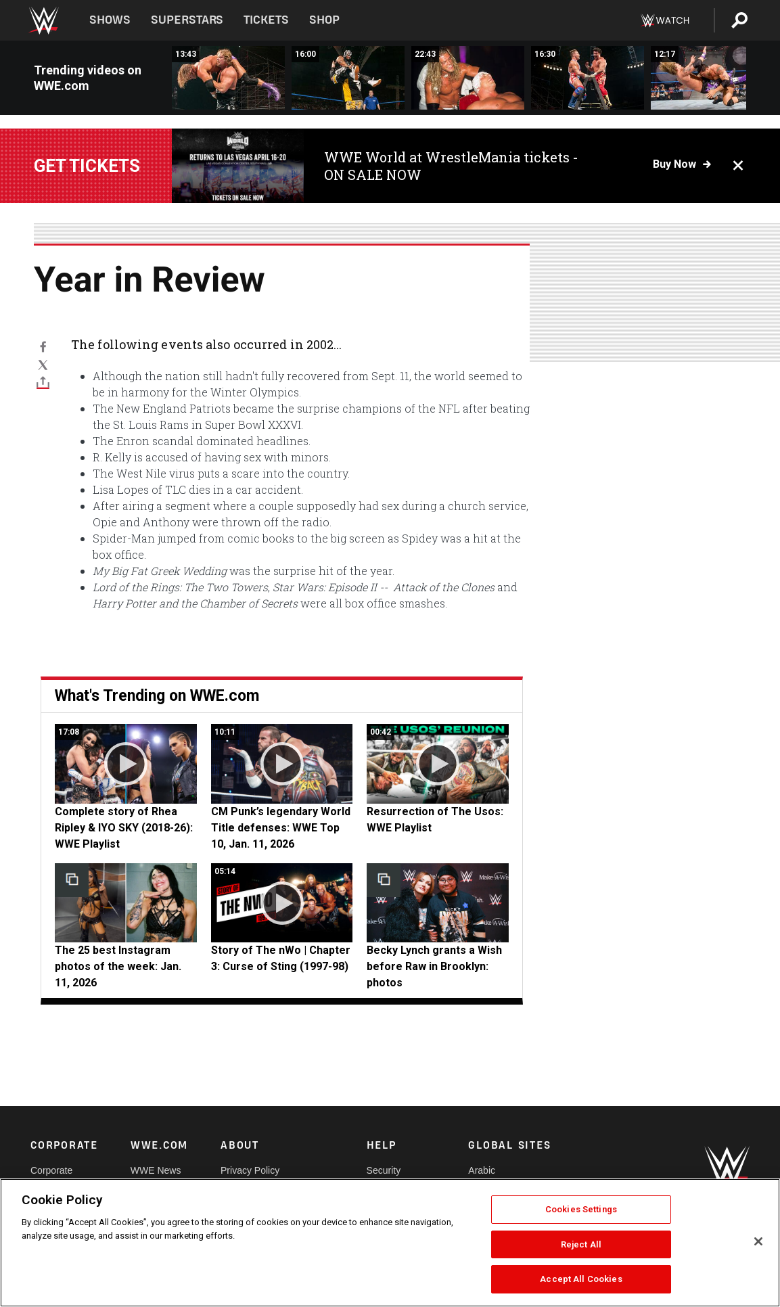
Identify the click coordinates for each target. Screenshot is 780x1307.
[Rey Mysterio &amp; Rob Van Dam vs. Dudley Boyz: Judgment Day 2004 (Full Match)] (348, 78)
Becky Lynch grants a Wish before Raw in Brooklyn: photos (434, 966)
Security (384, 1170)
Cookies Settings (581, 1209)
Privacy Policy (250, 1170)
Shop (324, 20)
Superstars (187, 20)
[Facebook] (43, 346)
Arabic (481, 1170)
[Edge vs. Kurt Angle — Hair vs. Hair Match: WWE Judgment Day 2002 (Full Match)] (467, 78)
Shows (110, 20)
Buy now (674, 164)
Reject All (581, 1244)
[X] (43, 364)
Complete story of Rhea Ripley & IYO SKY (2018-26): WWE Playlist (124, 827)
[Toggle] (43, 382)
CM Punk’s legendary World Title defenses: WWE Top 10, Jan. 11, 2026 (280, 827)
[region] (390, 1242)
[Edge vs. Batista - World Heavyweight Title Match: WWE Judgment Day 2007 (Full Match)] (707, 78)
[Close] (758, 1241)
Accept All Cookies (581, 1279)
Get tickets (87, 166)
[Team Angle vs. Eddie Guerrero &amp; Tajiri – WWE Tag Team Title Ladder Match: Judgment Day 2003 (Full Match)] (587, 78)
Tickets (266, 20)
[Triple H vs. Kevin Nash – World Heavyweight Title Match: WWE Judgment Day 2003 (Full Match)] (228, 78)
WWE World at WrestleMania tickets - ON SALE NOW (451, 165)
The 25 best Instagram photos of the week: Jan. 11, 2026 (118, 966)
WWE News (156, 1170)
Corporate (51, 1170)
